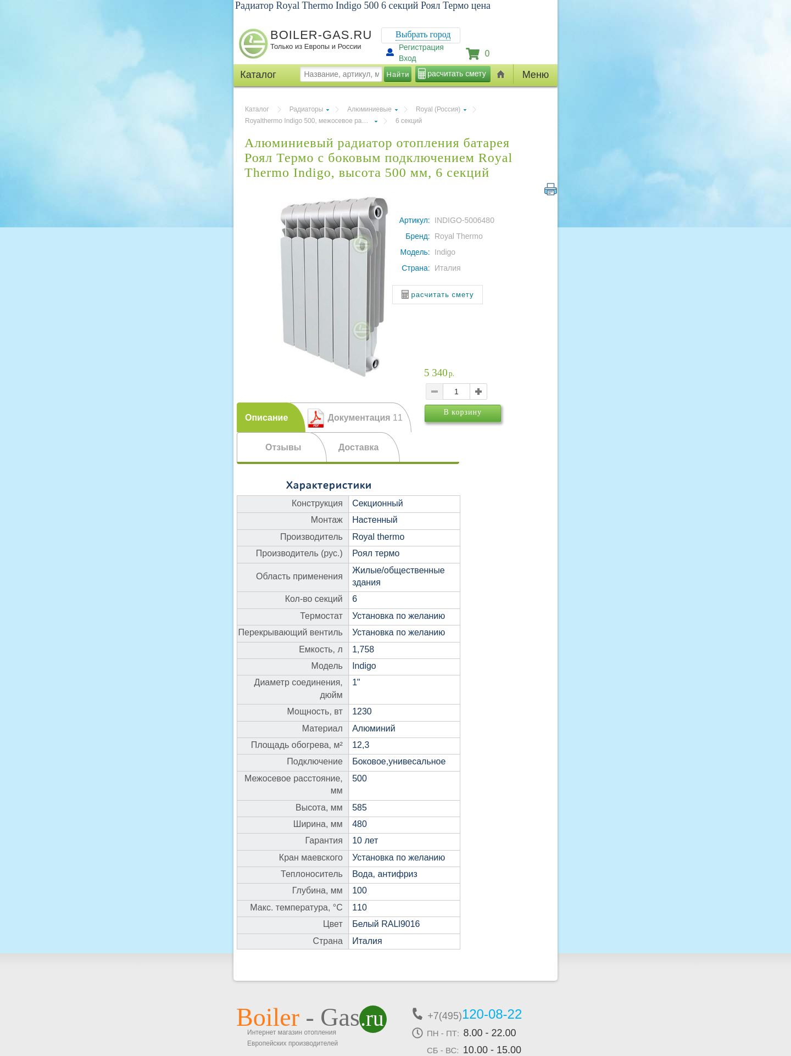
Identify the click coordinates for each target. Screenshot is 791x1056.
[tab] (271, 417)
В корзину (479, 427)
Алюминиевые (369, 109)
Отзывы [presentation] (283, 447)
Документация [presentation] (364, 417)
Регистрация (421, 47)
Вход (407, 58)
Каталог (257, 109)
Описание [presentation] (266, 417)
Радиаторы (306, 109)
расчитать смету (456, 73)
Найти (398, 74)
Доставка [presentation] (358, 447)
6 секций (409, 121)
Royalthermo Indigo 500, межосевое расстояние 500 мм (311, 121)
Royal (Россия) (438, 109)
